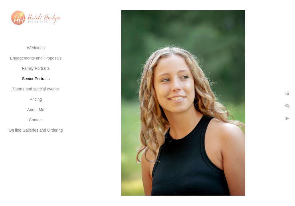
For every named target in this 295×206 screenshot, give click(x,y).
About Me (35, 109)
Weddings (36, 47)
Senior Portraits (36, 78)
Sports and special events (36, 89)
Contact (36, 120)
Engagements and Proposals (36, 58)
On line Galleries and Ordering (36, 130)
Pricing (36, 99)
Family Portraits (36, 68)
